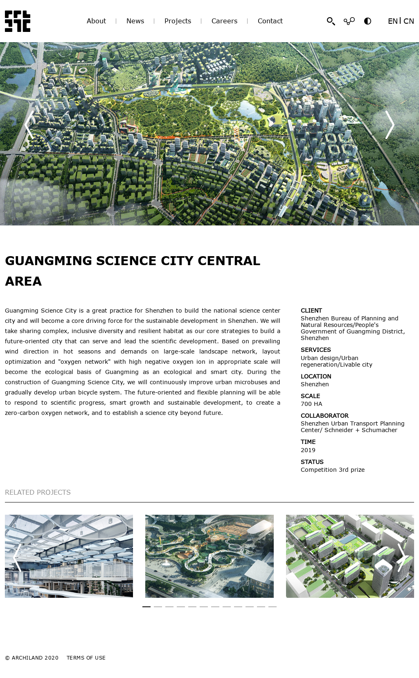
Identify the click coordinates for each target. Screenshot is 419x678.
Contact (270, 21)
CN (408, 20)
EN (393, 20)
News (135, 21)
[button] (389, 124)
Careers (224, 21)
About (96, 21)
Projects (177, 21)
